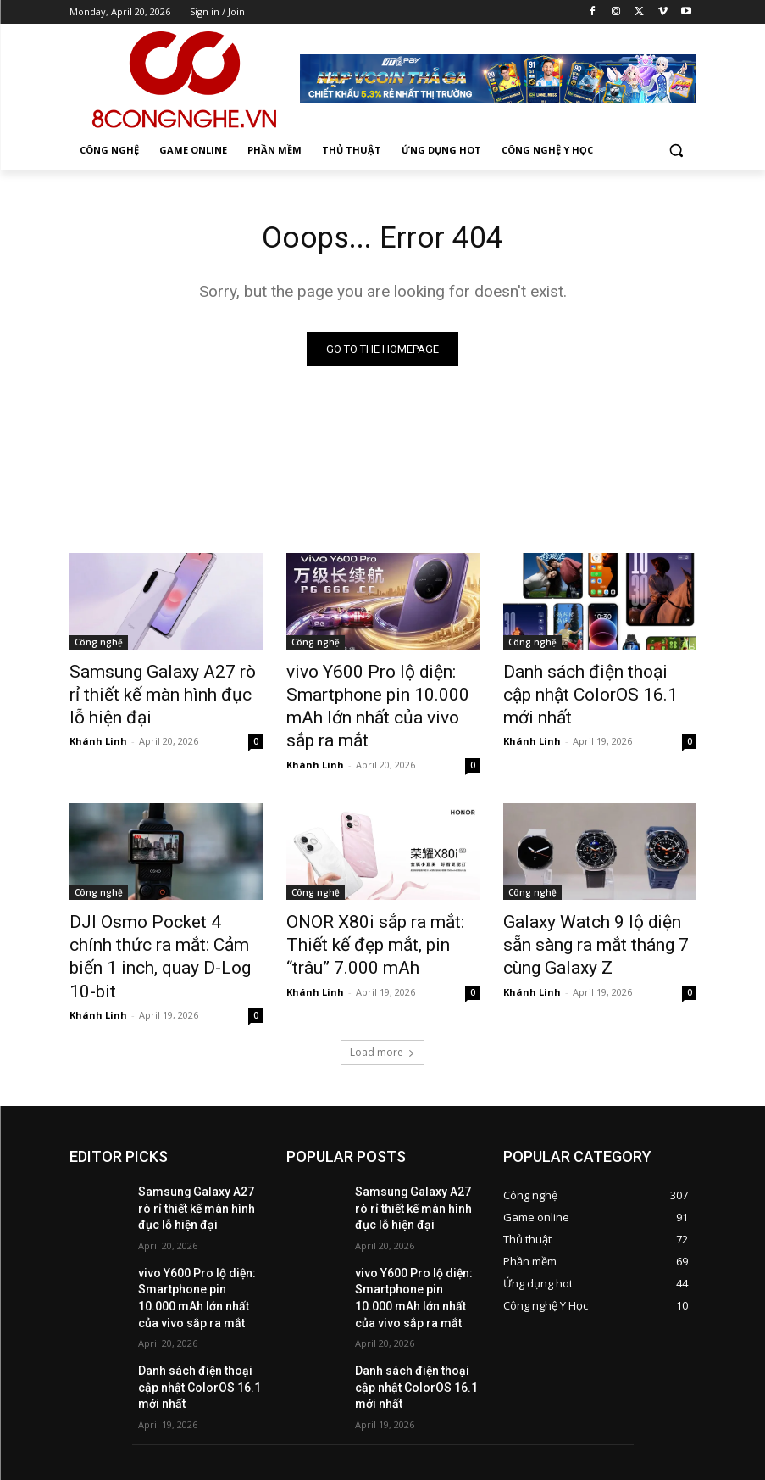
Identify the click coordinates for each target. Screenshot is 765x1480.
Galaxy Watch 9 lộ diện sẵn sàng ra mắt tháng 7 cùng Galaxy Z (588, 906)
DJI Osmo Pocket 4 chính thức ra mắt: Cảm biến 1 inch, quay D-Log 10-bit (161, 906)
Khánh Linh (98, 731)
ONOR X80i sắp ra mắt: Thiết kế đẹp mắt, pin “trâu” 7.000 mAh (377, 906)
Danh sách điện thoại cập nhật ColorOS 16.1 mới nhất (598, 683)
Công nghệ (99, 645)
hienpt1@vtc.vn (330, 1404)
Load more (382, 983)
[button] (676, 150)
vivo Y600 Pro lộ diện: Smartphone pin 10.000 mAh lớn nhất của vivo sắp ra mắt (377, 692)
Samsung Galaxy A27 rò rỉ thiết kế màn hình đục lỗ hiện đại (159, 692)
